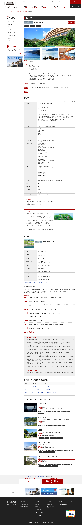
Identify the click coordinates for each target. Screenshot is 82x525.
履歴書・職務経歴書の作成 (25, 506)
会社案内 (64, 6)
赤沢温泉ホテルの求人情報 (21, 11)
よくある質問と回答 (24, 504)
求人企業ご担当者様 (75, 6)
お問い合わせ (61, 501)
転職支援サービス (12, 38)
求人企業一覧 (11, 30)
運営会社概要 (50, 504)
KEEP (30, 481)
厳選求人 (10, 24)
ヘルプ (21, 507)
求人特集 (10, 27)
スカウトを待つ (44, 6)
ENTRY (52, 481)
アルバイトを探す (55, 6)
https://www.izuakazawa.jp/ (43, 279)
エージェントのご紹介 (12, 36)
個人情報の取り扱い (32, 476)
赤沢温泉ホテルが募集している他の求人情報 (36, 282)
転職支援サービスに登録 (13, 41)
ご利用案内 (26, 6)
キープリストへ (19, 53)
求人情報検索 (38, 507)
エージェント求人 (12, 33)
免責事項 (49, 507)
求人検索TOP (11, 22)
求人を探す (34, 6)
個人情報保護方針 (50, 506)
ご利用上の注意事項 (41, 476)
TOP (8, 11)
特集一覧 (37, 504)
